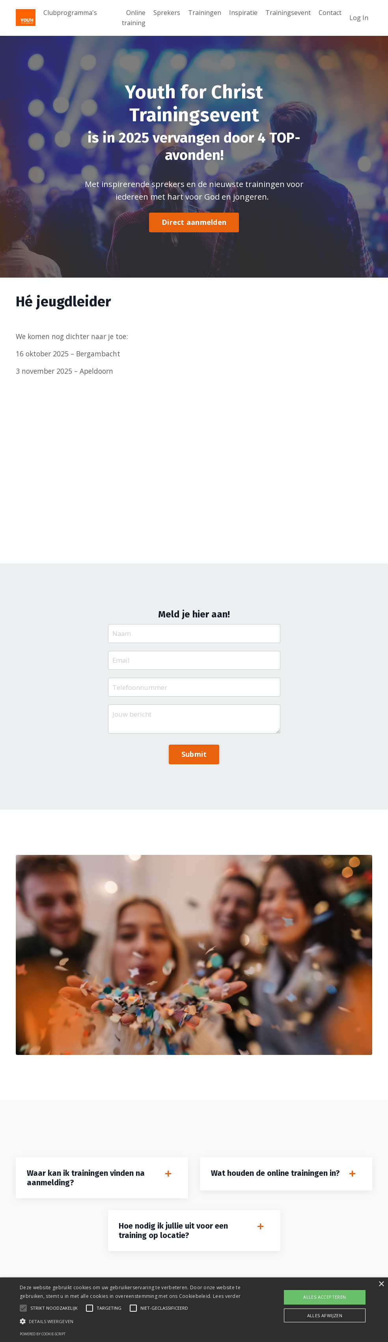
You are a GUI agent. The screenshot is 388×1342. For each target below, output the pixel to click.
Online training (134, 17)
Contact (330, 12)
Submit (194, 760)
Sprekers (166, 12)
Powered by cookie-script (42, 1333)
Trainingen (204, 12)
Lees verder (227, 1296)
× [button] (381, 1284)
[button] (133, 1321)
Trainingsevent (288, 12)
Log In (358, 17)
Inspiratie (243, 12)
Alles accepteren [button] (324, 1297)
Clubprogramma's (70, 12)
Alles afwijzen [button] (325, 1315)
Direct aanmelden (194, 222)
